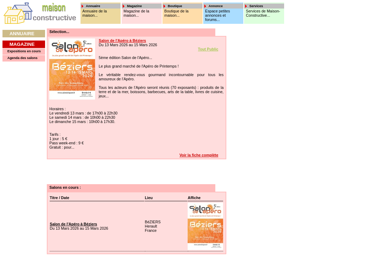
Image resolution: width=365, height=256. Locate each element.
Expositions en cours (24, 51)
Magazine (22, 44)
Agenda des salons (22, 58)
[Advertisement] (251, 135)
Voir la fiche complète (198, 155)
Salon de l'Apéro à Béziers (122, 40)
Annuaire (22, 33)
